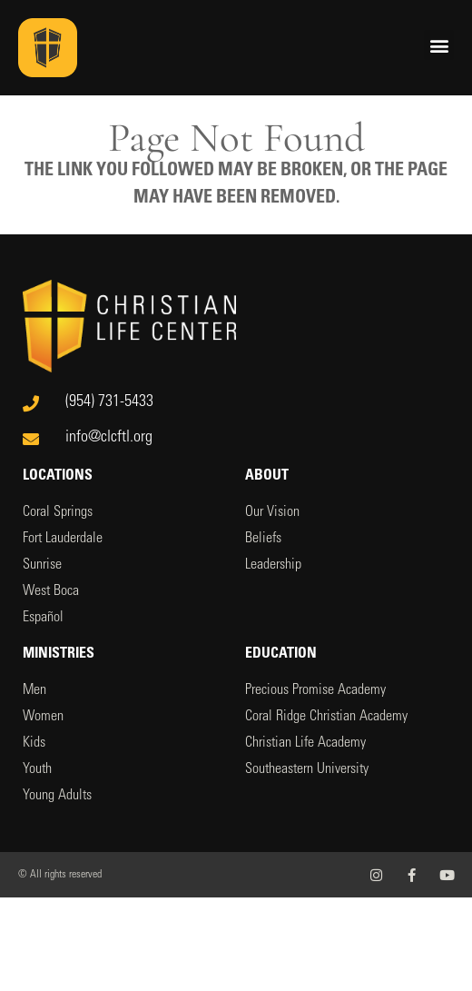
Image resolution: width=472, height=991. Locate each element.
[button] (439, 45)
